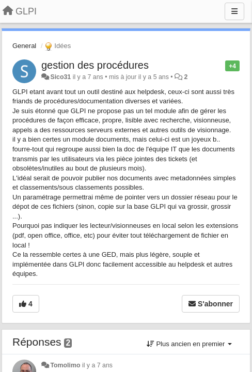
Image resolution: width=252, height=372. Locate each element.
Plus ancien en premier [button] (189, 344)
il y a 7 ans (97, 365)
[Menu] (234, 11)
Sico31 (60, 77)
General (24, 46)
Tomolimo (65, 365)
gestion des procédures (95, 65)
